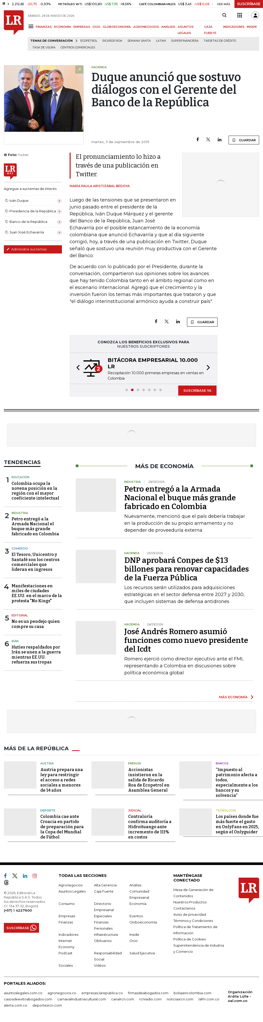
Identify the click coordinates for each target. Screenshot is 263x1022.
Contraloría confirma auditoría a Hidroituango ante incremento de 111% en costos (150, 827)
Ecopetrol (88, 40)
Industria (20, 513)
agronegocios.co (62, 993)
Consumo (67, 904)
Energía (134, 763)
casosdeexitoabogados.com (28, 999)
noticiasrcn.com (180, 999)
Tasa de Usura (43, 47)
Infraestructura (106, 934)
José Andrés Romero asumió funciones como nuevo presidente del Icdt (186, 640)
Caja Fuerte (104, 891)
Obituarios (102, 941)
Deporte (47, 810)
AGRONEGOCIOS (146, 27)
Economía (137, 904)
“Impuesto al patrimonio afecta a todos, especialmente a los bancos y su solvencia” (237, 782)
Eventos (136, 916)
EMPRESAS (81, 27)
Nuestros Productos (189, 902)
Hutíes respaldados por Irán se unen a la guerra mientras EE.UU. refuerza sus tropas (36, 655)
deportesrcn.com (47, 1005)
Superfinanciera (185, 40)
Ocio (133, 941)
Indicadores (68, 934)
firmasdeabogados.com (148, 993)
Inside (134, 934)
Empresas (67, 916)
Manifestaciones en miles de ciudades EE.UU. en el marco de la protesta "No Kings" (37, 593)
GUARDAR (244, 140)
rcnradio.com (150, 999)
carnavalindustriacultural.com (81, 999)
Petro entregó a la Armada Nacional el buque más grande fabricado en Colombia (35, 526)
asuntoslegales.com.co (23, 993)
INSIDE (252, 27)
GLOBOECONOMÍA (117, 27)
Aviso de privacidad (189, 914)
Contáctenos (184, 908)
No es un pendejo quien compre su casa (36, 624)
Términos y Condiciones (193, 921)
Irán (15, 641)
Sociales (66, 965)
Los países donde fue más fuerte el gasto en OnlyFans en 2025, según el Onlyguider (237, 824)
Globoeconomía (143, 922)
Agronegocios (70, 885)
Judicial (134, 810)
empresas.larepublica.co (102, 993)
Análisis (135, 885)
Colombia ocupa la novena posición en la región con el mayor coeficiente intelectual (35, 491)
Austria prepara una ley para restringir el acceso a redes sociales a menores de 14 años (61, 780)
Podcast (65, 953)
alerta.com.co (15, 1005)
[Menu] (32, 26)
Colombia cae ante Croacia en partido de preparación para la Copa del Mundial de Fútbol (62, 827)
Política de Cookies (189, 939)
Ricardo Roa (112, 40)
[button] (76, 368)
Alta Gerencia (105, 885)
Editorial (20, 615)
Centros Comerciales (78, 47)
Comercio (20, 548)
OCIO (96, 27)
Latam (161, 40)
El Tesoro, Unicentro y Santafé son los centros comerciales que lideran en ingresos (36, 562)
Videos (100, 965)
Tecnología (226, 810)
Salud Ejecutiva (142, 953)
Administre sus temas (26, 249)
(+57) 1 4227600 (18, 910)
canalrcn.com (122, 999)
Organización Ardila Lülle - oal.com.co (240, 996)
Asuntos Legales (72, 891)
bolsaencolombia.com (192, 993)
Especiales (103, 916)
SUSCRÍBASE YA (197, 390)
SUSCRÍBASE (248, 4)
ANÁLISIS (168, 27)
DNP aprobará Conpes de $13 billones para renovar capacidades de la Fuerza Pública (186, 569)
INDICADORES (234, 27)
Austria (47, 763)
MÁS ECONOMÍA (233, 697)
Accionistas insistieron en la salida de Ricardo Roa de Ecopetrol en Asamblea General (149, 780)
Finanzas (66, 922)
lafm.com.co (209, 999)
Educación (20, 477)
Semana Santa (139, 40)
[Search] (224, 15)
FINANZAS (44, 27)
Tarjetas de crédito (220, 40)
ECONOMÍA (62, 27)
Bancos (222, 763)
